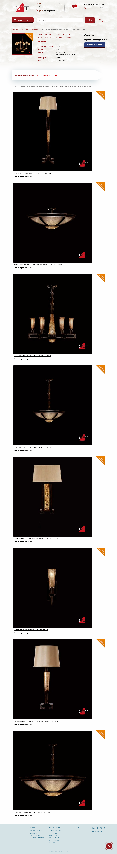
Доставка (33, 833)
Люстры (35, 29)
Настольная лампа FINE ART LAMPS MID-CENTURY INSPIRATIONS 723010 (36, 721)
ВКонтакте (81, 828)
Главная (15, 29)
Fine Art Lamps (60, 52)
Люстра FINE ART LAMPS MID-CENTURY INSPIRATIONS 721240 (32, 447)
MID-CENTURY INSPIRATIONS (65, 55)
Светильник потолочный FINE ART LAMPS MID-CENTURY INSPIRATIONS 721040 (38, 264)
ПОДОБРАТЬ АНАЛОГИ (95, 45)
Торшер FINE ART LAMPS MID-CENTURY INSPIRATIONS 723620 (32, 173)
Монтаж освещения (37, 838)
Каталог (25, 29)
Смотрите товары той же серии (48, 75)
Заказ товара (35, 835)
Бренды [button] (102, 19)
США (57, 49)
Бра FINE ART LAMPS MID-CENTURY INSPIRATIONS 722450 (31, 630)
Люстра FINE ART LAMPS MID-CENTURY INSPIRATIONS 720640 (32, 812)
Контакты (52, 845)
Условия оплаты (36, 830)
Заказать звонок (95, 8)
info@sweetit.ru (99, 831)
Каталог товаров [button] (24, 20)
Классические (60, 60)
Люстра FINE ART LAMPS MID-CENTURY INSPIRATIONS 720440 (32, 356)
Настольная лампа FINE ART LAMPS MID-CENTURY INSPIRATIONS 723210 (36, 538)
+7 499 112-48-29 (94, 4)
